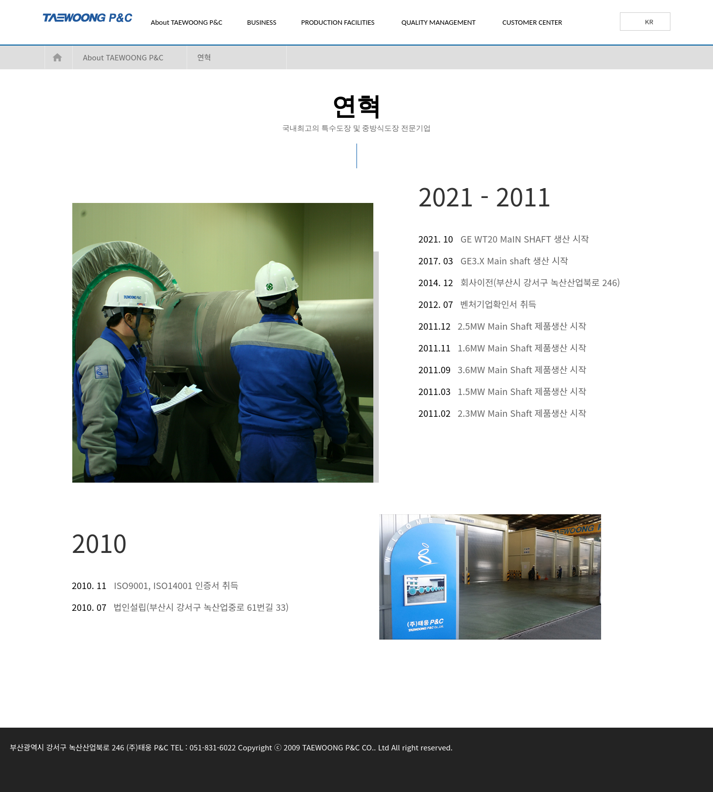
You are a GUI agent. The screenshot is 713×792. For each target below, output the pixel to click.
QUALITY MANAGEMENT (439, 22)
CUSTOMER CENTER (532, 22)
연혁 (204, 57)
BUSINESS (261, 22)
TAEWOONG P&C (113, 23)
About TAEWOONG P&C (186, 22)
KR (649, 21)
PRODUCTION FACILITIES (337, 22)
